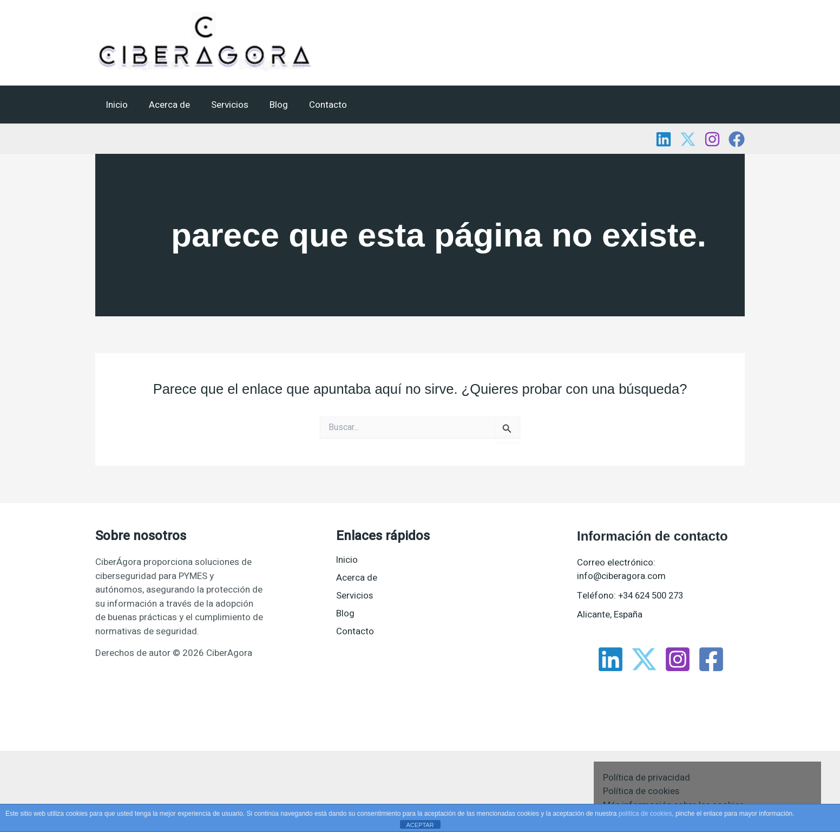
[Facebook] (737, 139)
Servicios (223, 105)
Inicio (115, 105)
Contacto (316, 105)
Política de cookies (641, 791)
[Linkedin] (663, 139)
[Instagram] (712, 139)
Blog (269, 105)
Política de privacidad (646, 777)
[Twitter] (688, 139)
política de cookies (645, 813)
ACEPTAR (420, 825)
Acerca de (165, 105)
